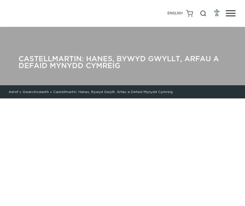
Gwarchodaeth (36, 92)
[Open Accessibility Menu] (217, 12)
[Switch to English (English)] (175, 13)
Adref (13, 92)
